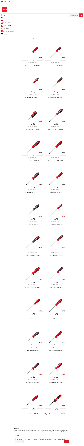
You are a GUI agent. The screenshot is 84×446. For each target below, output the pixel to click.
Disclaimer (63, 403)
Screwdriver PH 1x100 (73, 52)
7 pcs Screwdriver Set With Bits (52, 289)
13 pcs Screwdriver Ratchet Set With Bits (74, 319)
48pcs (4, 38)
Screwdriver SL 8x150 (32, 229)
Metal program (17, 21)
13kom (4, 34)
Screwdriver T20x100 (32, 259)
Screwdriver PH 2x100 (52, 82)
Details (16, 435)
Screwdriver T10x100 (52, 229)
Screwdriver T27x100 (73, 259)
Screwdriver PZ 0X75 (73, 111)
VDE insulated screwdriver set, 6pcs (73, 378)
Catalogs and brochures (43, 410)
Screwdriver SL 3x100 (32, 170)
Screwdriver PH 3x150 (52, 111)
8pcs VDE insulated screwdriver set (52, 319)
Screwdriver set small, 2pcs (31, 377)
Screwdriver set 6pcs (31, 318)
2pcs (3, 36)
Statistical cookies (45, 439)
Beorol (4, 47)
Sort (63, 24)
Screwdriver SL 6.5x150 (73, 200)
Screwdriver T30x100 (31, 289)
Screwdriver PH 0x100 (31, 52)
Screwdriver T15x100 (73, 229)
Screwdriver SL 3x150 (52, 170)
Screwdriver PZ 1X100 (31, 141)
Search (10, 58)
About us (38, 401)
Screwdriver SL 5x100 (73, 170)
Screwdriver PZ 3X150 (73, 141)
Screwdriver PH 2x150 (73, 82)
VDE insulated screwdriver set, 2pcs (52, 378)
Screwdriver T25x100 (52, 259)
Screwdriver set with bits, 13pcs (31, 348)
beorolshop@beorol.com (14, 409)
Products (10, 21)
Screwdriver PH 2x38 (32, 111)
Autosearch (56, 24)
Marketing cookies (59, 439)
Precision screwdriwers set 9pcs (73, 289)
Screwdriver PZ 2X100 (52, 141)
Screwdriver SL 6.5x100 (52, 200)
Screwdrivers (5, 28)
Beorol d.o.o (4, 21)
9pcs (3, 40)
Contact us (39, 413)
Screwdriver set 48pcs (52, 348)
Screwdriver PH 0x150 (52, 52)
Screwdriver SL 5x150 (31, 200)
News (37, 403)
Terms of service (65, 401)
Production (39, 406)
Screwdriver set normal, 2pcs (74, 348)
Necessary (20, 439)
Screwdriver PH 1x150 (31, 82)
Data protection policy (67, 406)
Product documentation (43, 408)
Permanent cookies (31, 439)
